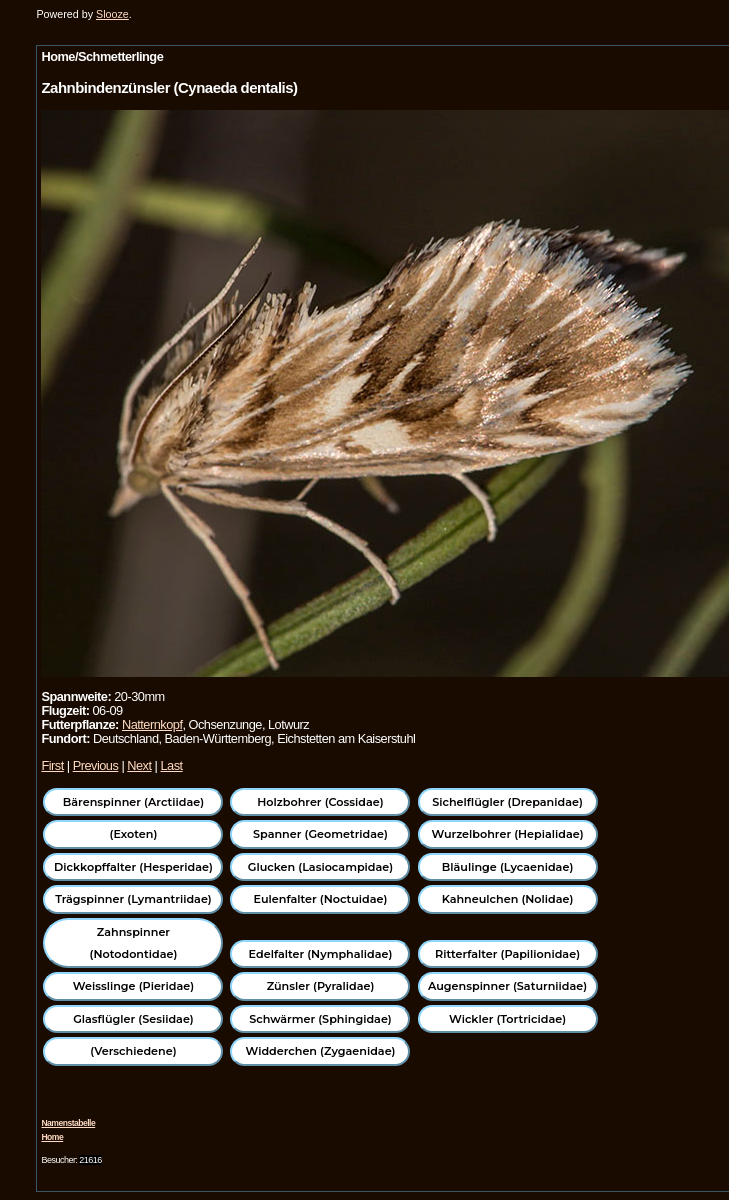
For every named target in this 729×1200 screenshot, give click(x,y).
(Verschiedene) (133, 1051)
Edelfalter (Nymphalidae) (321, 954)
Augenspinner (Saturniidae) (507, 986)
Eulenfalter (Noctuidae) (321, 899)
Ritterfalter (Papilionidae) (507, 954)
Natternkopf (152, 724)
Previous (96, 765)
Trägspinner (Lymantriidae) (133, 899)
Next (139, 765)
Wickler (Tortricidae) (507, 1019)
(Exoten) (134, 834)
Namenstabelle (68, 1123)
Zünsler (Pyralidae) (321, 986)
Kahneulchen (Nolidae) (508, 899)
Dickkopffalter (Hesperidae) (133, 867)
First (52, 765)
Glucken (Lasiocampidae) (320, 867)
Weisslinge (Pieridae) (133, 986)
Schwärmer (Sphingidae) (320, 1019)
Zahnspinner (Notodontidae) (134, 943)
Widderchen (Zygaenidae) (320, 1051)
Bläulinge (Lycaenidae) (508, 867)
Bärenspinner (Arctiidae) (133, 802)
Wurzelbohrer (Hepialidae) (507, 834)
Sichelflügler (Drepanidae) (507, 802)
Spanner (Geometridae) (320, 834)
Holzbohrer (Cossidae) (320, 802)
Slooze (112, 14)
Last (171, 765)
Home (52, 1137)
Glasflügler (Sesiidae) (133, 1019)
